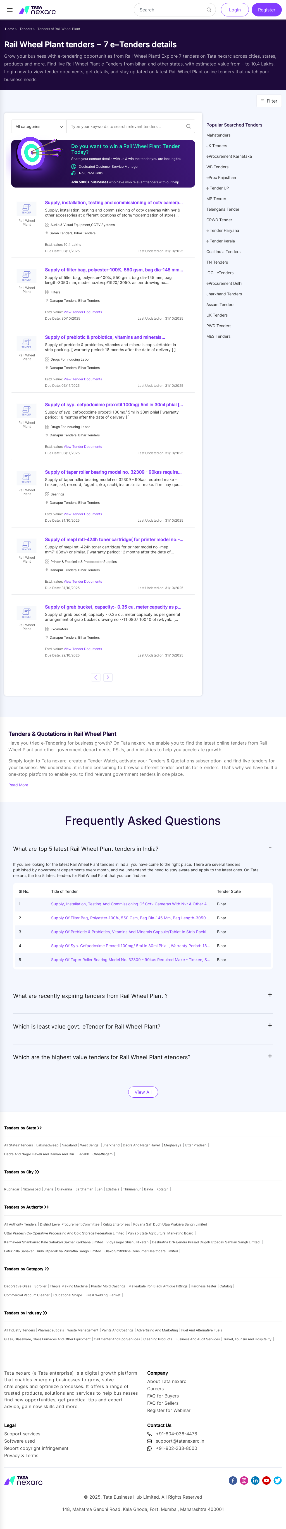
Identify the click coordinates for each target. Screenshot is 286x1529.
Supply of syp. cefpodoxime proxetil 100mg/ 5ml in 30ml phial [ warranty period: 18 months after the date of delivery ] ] (129, 950)
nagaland (69, 1150)
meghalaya (173, 1150)
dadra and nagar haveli (142, 1150)
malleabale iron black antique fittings (157, 1291)
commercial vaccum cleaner (26, 1299)
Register (266, 10)
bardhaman (84, 1194)
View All (143, 1096)
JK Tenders (216, 145)
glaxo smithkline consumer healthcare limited (141, 1255)
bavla (148, 1194)
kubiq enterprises (116, 1229)
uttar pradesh (195, 1150)
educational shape (67, 1299)
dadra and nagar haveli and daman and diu (39, 1158)
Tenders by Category (23, 1273)
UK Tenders (217, 315)
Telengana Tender (222, 209)
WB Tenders (217, 166)
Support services (22, 1438)
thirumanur (132, 1194)
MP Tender (216, 198)
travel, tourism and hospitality (247, 1343)
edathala (113, 1194)
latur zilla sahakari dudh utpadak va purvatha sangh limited (52, 1255)
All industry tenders (20, 1335)
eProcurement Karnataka (229, 156)
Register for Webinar (168, 1415)
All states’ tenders (18, 1150)
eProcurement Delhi (224, 283)
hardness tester (203, 1291)
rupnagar (11, 1194)
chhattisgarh (102, 1158)
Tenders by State (20, 1132)
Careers (155, 1393)
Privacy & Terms (21, 1460)
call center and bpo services (117, 1343)
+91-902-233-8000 (176, 1452)
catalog (226, 1291)
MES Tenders (218, 336)
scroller (40, 1291)
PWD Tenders (218, 325)
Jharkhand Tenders (224, 293)
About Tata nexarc (166, 1386)
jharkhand (111, 1150)
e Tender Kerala (220, 241)
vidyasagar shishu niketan (127, 1246)
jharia (49, 1194)
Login (235, 10)
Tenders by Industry (23, 1317)
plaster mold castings (108, 1291)
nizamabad (31, 1194)
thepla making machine (69, 1291)
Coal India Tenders (223, 251)
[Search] (175, 9)
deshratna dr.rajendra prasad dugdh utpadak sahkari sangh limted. (206, 1246)
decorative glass (17, 1291)
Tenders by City (19, 1176)
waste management (82, 1335)
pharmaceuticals (51, 1335)
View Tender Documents (83, 313)
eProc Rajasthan (221, 177)
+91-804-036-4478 (176, 1438)
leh (100, 1194)
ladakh (83, 1158)
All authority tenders (20, 1229)
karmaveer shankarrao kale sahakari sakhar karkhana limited (53, 1246)
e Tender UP (217, 188)
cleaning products (157, 1343)
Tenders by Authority (23, 1211)
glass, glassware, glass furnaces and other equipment (47, 1343)
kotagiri (162, 1194)
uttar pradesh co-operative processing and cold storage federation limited (64, 1238)
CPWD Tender (219, 219)
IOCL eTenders (219, 272)
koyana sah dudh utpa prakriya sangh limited (170, 1229)
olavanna (64, 1194)
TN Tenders (217, 262)
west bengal (89, 1150)
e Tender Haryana (222, 230)
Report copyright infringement (36, 1452)
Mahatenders (218, 135)
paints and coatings (117, 1335)
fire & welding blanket (102, 1299)
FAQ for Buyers (163, 1400)
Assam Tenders (220, 304)
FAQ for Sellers (162, 1407)
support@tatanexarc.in (180, 1445)
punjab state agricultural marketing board (160, 1238)
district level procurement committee (69, 1229)
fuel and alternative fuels (201, 1335)
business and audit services (197, 1343)
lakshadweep (47, 1150)
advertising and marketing (157, 1335)
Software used (19, 1445)
